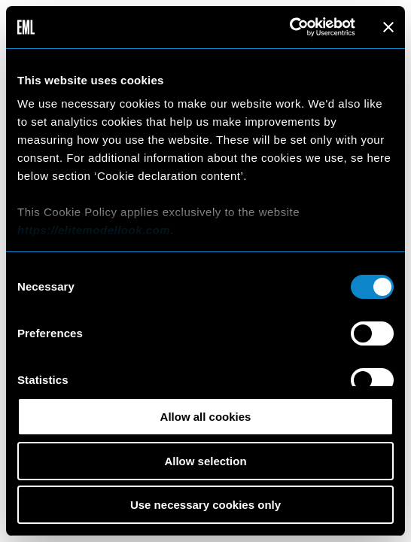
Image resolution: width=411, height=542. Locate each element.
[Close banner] (388, 27)
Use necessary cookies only (205, 504)
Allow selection (205, 461)
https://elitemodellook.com (93, 230)
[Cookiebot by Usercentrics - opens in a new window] (289, 27)
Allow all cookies (205, 416)
